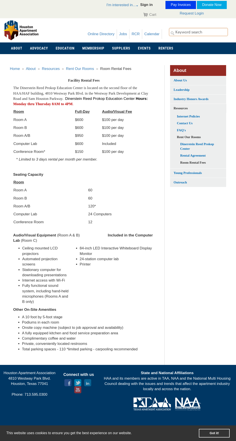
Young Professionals (188, 173)
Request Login (192, 13)
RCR (136, 34)
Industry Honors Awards (191, 99)
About (31, 69)
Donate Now (211, 5)
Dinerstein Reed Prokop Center (197, 146)
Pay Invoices (181, 5)
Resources (51, 69)
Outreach (180, 182)
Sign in (146, 5)
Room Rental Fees (193, 162)
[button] (117, 6)
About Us (180, 80)
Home (15, 69)
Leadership (182, 89)
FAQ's (181, 130)
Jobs (123, 34)
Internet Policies (188, 116)
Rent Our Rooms (80, 69)
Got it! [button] (214, 433)
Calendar (152, 34)
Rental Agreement (193, 155)
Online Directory (101, 34)
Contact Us (184, 123)
